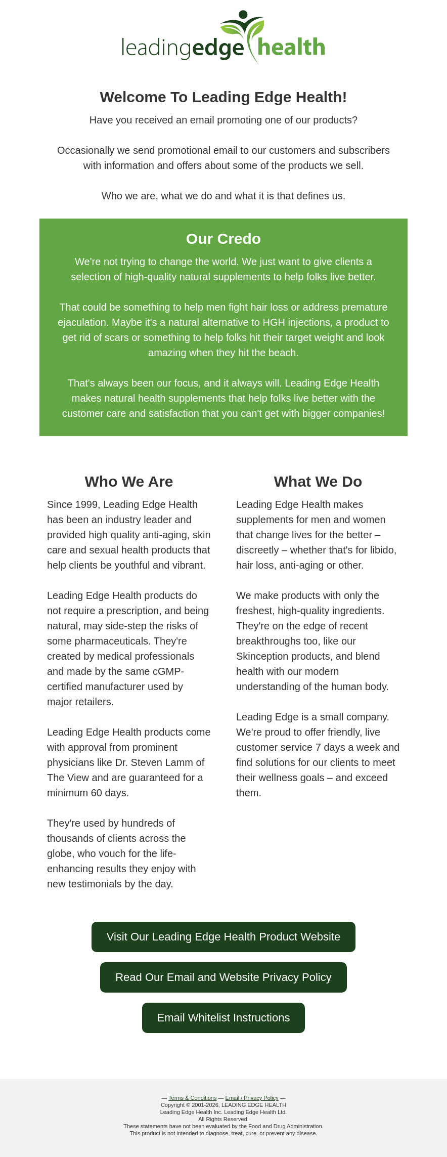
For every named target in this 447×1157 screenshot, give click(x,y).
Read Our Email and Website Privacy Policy (223, 977)
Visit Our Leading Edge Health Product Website (224, 936)
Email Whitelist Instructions (223, 1017)
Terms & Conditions (192, 1098)
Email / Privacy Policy (252, 1098)
